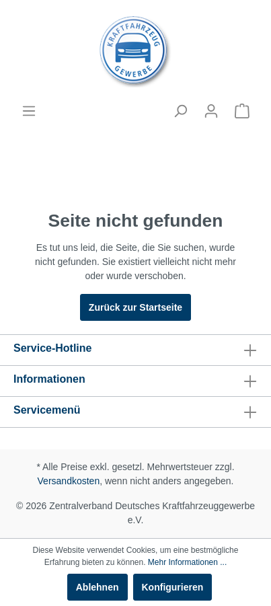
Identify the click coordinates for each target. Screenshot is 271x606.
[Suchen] (180, 111)
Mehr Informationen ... (187, 562)
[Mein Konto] (211, 111)
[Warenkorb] (242, 111)
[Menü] (28, 111)
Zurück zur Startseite (135, 307)
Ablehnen (97, 587)
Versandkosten (69, 481)
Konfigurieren (173, 587)
